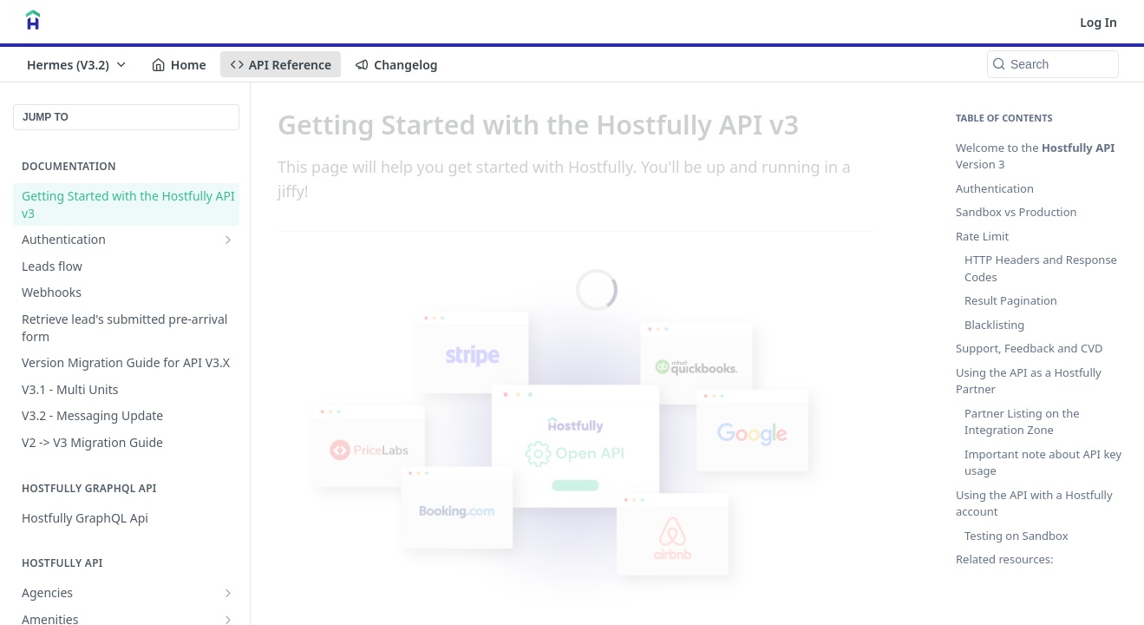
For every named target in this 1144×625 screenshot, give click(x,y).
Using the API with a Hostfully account (1034, 503)
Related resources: (1004, 559)
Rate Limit (982, 236)
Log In (1098, 22)
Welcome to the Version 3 (1035, 156)
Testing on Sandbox (1016, 535)
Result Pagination (1010, 300)
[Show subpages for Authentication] (228, 240)
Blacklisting (994, 324)
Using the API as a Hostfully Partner (1029, 381)
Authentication (995, 188)
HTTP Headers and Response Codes (1040, 268)
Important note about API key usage (1042, 462)
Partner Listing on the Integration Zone (1022, 421)
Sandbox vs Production (1016, 212)
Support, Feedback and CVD (1029, 348)
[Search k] (1053, 64)
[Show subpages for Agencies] (228, 593)
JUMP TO (46, 117)
